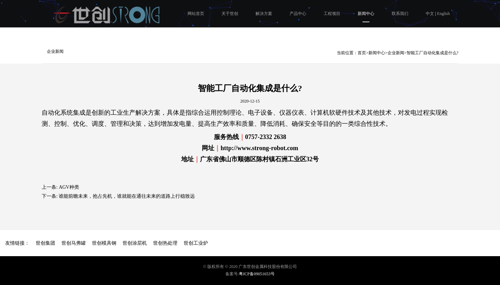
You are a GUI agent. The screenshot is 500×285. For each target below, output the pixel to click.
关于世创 (230, 13)
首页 (362, 52)
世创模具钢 (104, 243)
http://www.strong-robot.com (259, 148)
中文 (430, 13)
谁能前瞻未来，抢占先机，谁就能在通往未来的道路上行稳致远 (127, 196)
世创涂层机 (135, 243)
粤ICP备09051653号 (257, 273)
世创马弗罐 (73, 243)
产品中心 (298, 13)
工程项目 (332, 13)
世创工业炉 (196, 243)
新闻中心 (366, 13)
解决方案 (264, 13)
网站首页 (196, 13)
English (443, 13)
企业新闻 (55, 51)
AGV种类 (69, 187)
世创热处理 (165, 243)
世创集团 (45, 243)
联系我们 (400, 13)
